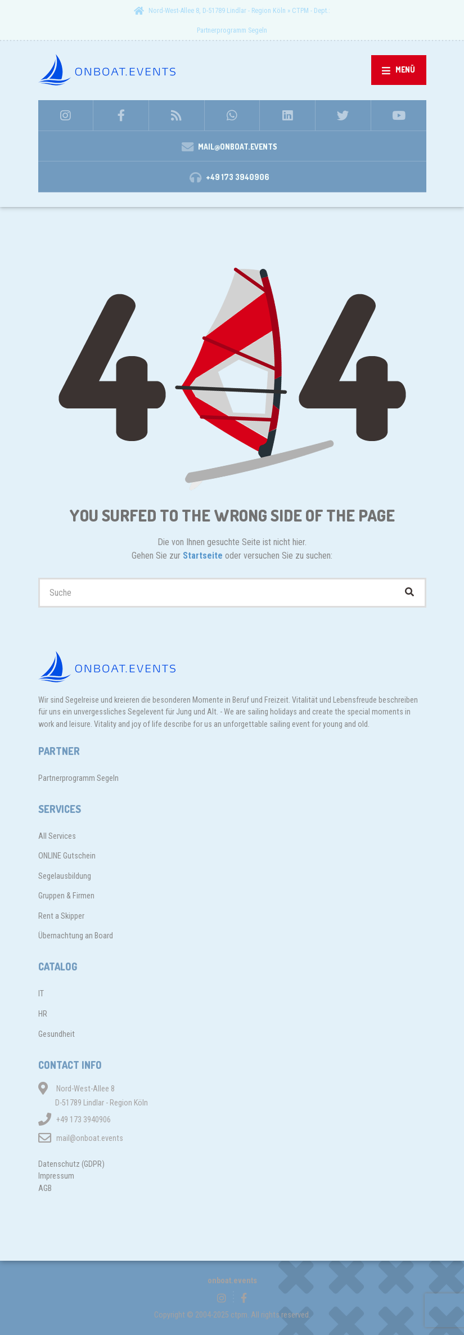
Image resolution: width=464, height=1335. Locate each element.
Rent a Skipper (61, 915)
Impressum (56, 1175)
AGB (45, 1188)
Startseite (204, 555)
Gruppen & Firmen (66, 895)
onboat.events (232, 1280)
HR (42, 1013)
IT (41, 993)
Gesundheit (56, 1034)
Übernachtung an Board (75, 935)
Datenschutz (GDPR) (71, 1163)
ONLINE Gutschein (67, 855)
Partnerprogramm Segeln (232, 30)
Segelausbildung (64, 875)
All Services (57, 835)
